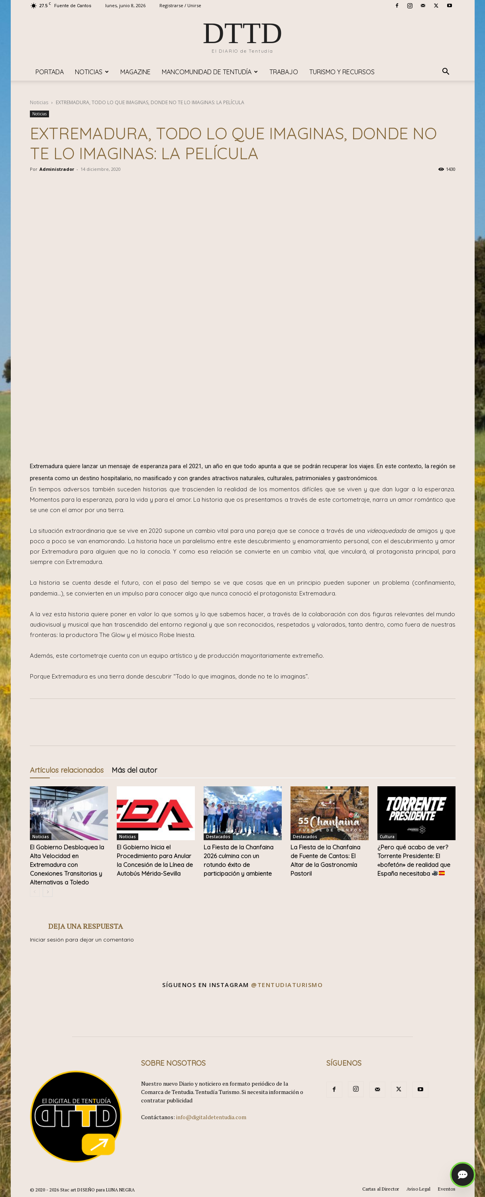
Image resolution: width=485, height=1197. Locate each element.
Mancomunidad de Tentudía (210, 72)
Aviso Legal (418, 1189)
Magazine (135, 72)
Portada (49, 72)
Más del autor (134, 770)
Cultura (387, 836)
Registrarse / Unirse (180, 5)
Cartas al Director (380, 1189)
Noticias (92, 72)
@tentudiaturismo (287, 985)
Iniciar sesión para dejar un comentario (82, 939)
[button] (446, 72)
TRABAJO (283, 72)
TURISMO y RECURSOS (342, 72)
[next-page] (48, 892)
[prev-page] (35, 892)
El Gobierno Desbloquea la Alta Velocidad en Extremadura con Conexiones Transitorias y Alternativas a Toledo (67, 864)
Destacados (218, 836)
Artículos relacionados (67, 770)
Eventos (447, 1189)
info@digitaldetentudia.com (211, 1117)
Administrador (56, 169)
